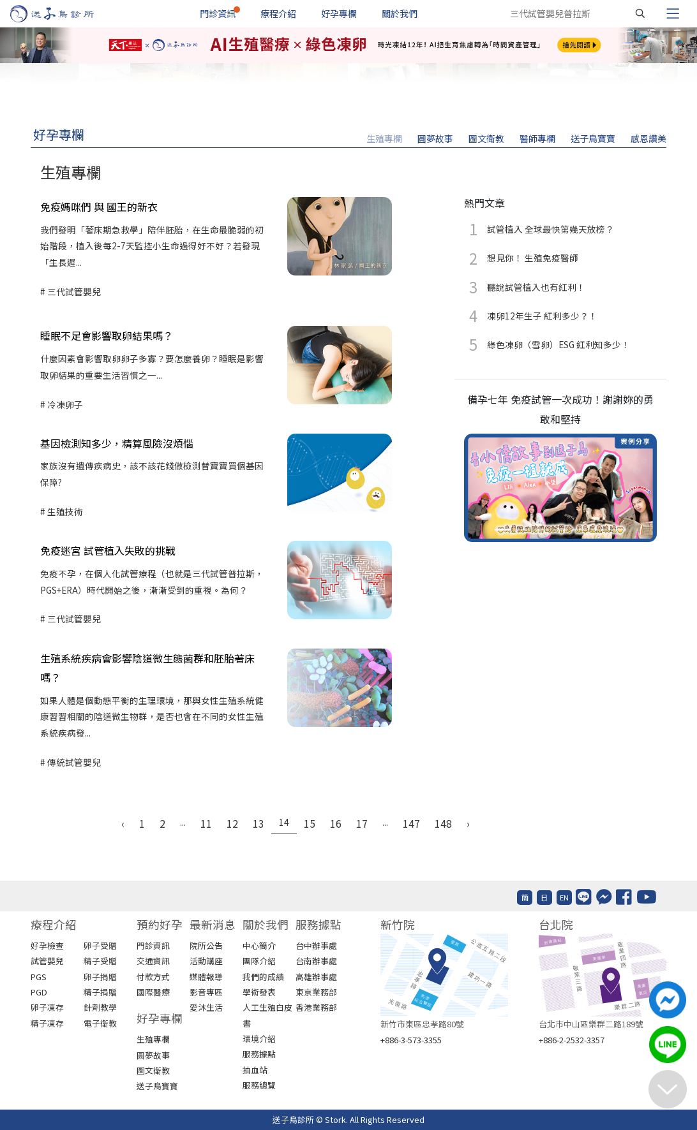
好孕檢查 (47, 945)
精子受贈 (100, 961)
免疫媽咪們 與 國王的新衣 (99, 206)
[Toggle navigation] (673, 13)
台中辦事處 (316, 945)
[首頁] (64, 13)
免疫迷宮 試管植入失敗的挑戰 (108, 550)
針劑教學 (100, 1007)
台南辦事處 (316, 961)
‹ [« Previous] (122, 823)
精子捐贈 (100, 992)
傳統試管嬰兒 (73, 762)
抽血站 (255, 1070)
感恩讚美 (648, 138)
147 (411, 823)
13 (258, 823)
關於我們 (399, 13)
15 (309, 823)
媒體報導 (206, 977)
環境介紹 (259, 1038)
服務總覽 (259, 1085)
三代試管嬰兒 (73, 291)
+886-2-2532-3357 (571, 1040)
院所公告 (206, 945)
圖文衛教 (486, 138)
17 (362, 823)
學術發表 (259, 992)
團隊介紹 (259, 961)
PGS (39, 977)
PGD (39, 992)
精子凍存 (47, 1023)
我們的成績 (263, 977)
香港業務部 (316, 1007)
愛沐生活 (206, 1007)
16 (335, 823)
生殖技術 (64, 511)
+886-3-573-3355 (411, 1040)
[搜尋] (640, 13)
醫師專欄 (537, 138)
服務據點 (259, 1054)
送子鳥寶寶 (593, 138)
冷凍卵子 (64, 404)
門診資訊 (218, 13)
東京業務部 (316, 992)
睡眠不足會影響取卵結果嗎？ (106, 335)
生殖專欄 (384, 138)
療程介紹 (278, 13)
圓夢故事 (435, 138)
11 (206, 823)
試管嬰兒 (47, 961)
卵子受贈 (100, 945)
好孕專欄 (339, 13)
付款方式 (153, 977)
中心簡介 (259, 945)
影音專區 (206, 992)
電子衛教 (100, 1023)
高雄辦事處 (316, 977)
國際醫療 (153, 992)
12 (232, 823)
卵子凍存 (47, 1007)
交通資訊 (153, 961)
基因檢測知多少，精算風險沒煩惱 (116, 443)
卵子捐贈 (100, 977)
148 (443, 823)
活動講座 (206, 961)
